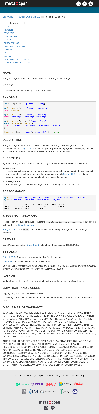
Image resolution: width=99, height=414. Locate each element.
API (72, 375)
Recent (50, 375)
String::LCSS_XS (16, 104)
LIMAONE (8, 16)
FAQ (58, 375)
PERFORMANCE (11, 43)
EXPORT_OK (10, 40)
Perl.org (80, 375)
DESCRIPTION (10, 36)
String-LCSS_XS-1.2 (29, 16)
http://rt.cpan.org (26, 225)
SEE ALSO (8, 53)
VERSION (8, 30)
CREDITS (8, 49)
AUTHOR (8, 56)
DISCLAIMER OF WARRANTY (17, 63)
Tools (65, 375)
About (18, 375)
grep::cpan (39, 375)
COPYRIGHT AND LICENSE (16, 59)
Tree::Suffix (8, 261)
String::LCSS (26, 148)
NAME (7, 26)
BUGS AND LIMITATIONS (15, 46)
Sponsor (27, 375)
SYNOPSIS (9, 33)
